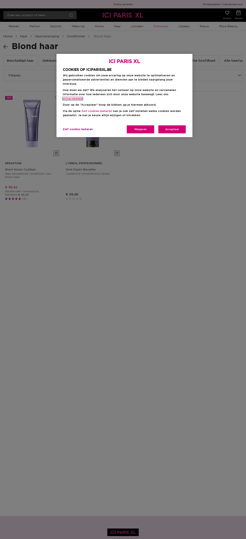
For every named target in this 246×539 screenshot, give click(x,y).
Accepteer (172, 129)
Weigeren (140, 129)
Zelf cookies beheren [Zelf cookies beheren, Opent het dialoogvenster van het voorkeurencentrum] (78, 129)
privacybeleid (73, 98)
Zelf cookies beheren (96, 111)
